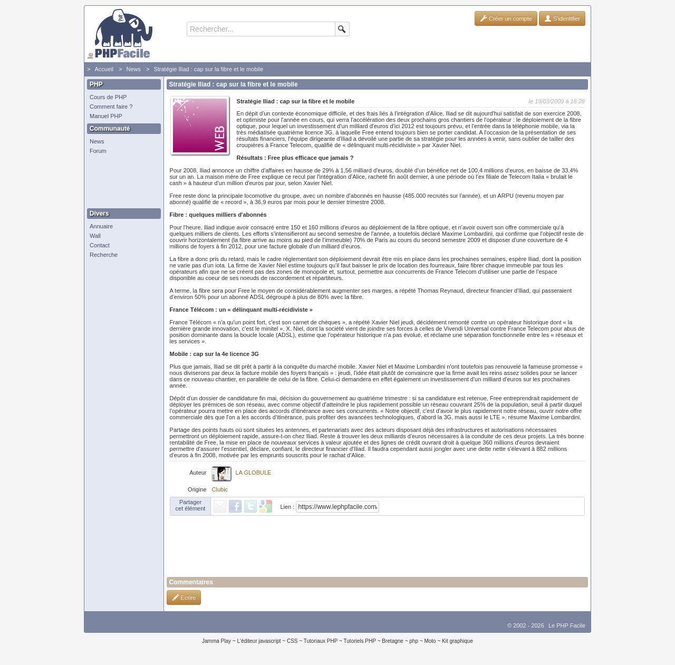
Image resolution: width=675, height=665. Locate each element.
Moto (430, 641)
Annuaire (101, 226)
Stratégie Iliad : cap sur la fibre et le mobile (208, 69)
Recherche (104, 255)
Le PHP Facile (566, 625)
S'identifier (562, 18)
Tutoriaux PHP (321, 641)
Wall (95, 236)
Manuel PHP (106, 116)
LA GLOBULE (254, 472)
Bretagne (392, 641)
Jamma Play (216, 641)
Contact (100, 245)
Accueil (103, 69)
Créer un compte (506, 18)
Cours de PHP (108, 97)
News (133, 69)
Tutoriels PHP (360, 641)
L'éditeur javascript (259, 641)
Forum (98, 151)
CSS (292, 641)
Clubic (220, 489)
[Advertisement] (121, 182)
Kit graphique (457, 641)
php (413, 641)
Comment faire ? (111, 106)
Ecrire (184, 597)
